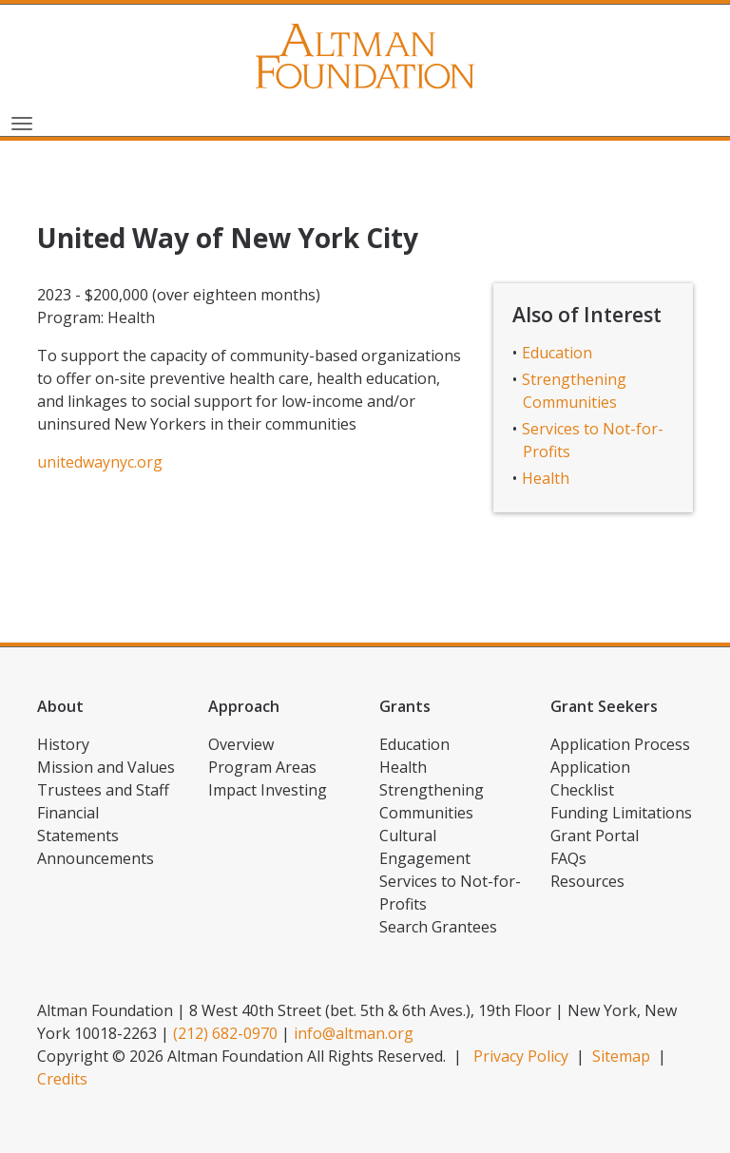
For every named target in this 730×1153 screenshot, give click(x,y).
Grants (405, 706)
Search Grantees (438, 926)
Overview (241, 744)
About (60, 706)
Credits (62, 1078)
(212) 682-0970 (225, 1033)
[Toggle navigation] (22, 121)
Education (557, 352)
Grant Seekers (604, 706)
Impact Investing (267, 789)
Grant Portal (594, 835)
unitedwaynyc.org (100, 462)
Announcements (95, 858)
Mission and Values (106, 767)
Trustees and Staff (103, 789)
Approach (243, 706)
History (63, 744)
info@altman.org (353, 1033)
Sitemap (621, 1056)
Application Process (620, 744)
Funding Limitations (621, 812)
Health (545, 478)
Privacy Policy (520, 1056)
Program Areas (262, 767)
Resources (587, 881)
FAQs (568, 858)
